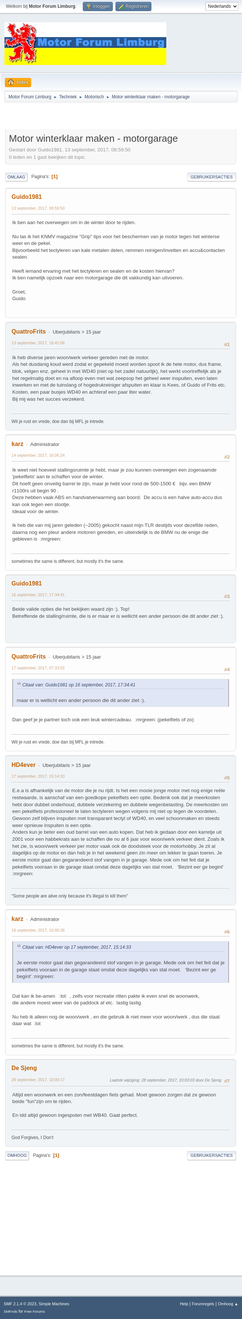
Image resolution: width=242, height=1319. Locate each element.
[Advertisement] (92, 117)
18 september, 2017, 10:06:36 (38, 930)
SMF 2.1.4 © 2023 (20, 1304)
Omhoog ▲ (228, 1304)
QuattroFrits (29, 331)
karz (17, 444)
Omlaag (16, 177)
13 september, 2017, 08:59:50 (38, 208)
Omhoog (17, 1155)
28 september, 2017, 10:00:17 (38, 1079)
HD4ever (24, 765)
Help (184, 1304)
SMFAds (10, 1311)
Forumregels (203, 1304)
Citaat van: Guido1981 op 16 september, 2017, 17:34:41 (78, 685)
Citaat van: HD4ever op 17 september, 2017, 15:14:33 (76, 947)
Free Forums (34, 1311)
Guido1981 (27, 197)
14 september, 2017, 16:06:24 (38, 455)
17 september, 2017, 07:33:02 (38, 668)
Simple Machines (54, 1304)
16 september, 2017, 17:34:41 (38, 595)
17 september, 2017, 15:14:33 (38, 776)
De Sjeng (24, 1068)
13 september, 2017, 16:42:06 (38, 343)
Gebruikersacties (211, 177)
